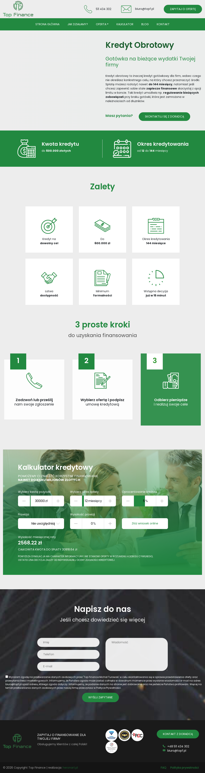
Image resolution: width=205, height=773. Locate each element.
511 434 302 (103, 9)
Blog (145, 24)
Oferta (101, 24)
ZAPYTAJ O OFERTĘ (183, 9)
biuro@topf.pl (144, 9)
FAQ (163, 768)
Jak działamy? (77, 24)
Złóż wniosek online (145, 523)
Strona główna (47, 24)
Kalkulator (125, 24)
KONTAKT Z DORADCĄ (178, 734)
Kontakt (163, 24)
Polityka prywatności (184, 768)
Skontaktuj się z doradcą (164, 116)
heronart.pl (70, 768)
